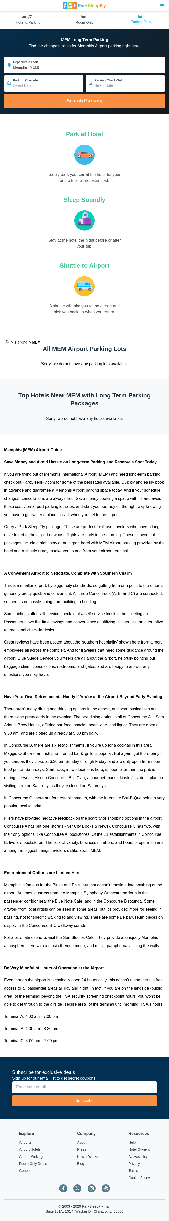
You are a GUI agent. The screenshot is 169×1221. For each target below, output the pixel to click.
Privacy (134, 1164)
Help (132, 1142)
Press (81, 1149)
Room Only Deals (33, 1164)
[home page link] (84, 5)
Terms (133, 1171)
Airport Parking (31, 1156)
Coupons (26, 1171)
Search (84, 100)
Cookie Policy (139, 1178)
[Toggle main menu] (162, 5)
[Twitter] (77, 1188)
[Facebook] (63, 1188)
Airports (25, 1142)
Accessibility (137, 1156)
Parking (21, 342)
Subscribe (84, 1100)
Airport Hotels (30, 1149)
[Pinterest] (106, 1188)
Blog (80, 1164)
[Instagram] (92, 1188)
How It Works (87, 1156)
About (82, 1142)
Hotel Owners (139, 1149)
